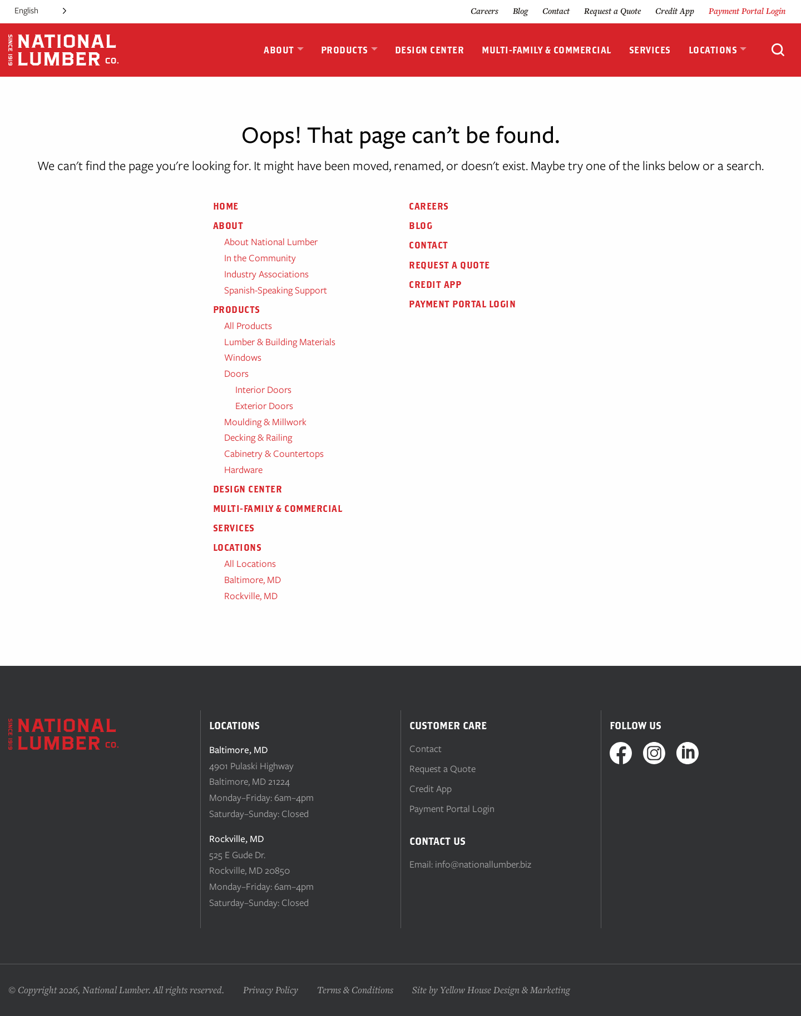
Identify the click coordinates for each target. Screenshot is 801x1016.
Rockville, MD (251, 595)
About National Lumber (271, 241)
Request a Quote (612, 11)
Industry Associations (266, 274)
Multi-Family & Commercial (278, 509)
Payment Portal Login (747, 11)
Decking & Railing (258, 437)
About (228, 226)
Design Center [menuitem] (429, 50)
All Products (248, 325)
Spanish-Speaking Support (275, 290)
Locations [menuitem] (713, 50)
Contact (556, 11)
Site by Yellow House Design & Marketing (491, 989)
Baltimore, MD (252, 579)
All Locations (250, 563)
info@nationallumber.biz (483, 864)
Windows (242, 357)
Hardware (243, 469)
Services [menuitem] (650, 50)
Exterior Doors (264, 405)
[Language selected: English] (40, 11)
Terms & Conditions (355, 989)
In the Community (260, 258)
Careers (484, 11)
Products (236, 310)
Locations (237, 547)
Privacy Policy (270, 989)
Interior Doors (263, 389)
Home (226, 206)
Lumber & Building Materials (279, 341)
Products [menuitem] (344, 50)
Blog (520, 11)
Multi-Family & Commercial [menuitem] (546, 50)
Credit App (674, 11)
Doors (236, 373)
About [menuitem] (279, 50)
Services (234, 528)
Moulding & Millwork (265, 422)
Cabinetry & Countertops (274, 453)
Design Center (248, 489)
